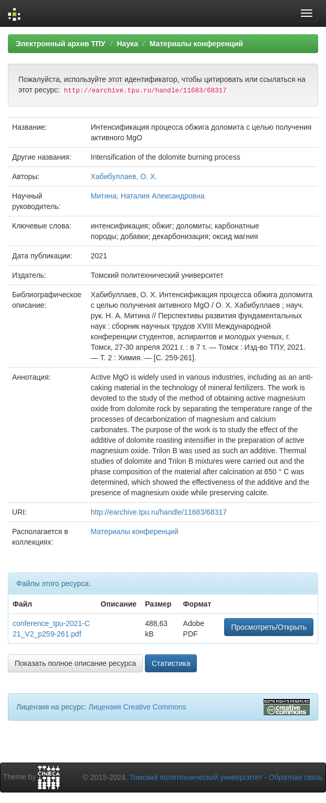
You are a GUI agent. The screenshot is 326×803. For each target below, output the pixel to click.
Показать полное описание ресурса (75, 663)
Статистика (171, 663)
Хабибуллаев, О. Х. (124, 176)
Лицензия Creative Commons (137, 707)
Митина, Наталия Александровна (148, 196)
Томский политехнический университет (196, 777)
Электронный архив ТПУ (61, 43)
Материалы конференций (196, 43)
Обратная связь (296, 777)
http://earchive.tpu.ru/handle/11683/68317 (159, 512)
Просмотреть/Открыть (269, 627)
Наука (127, 43)
